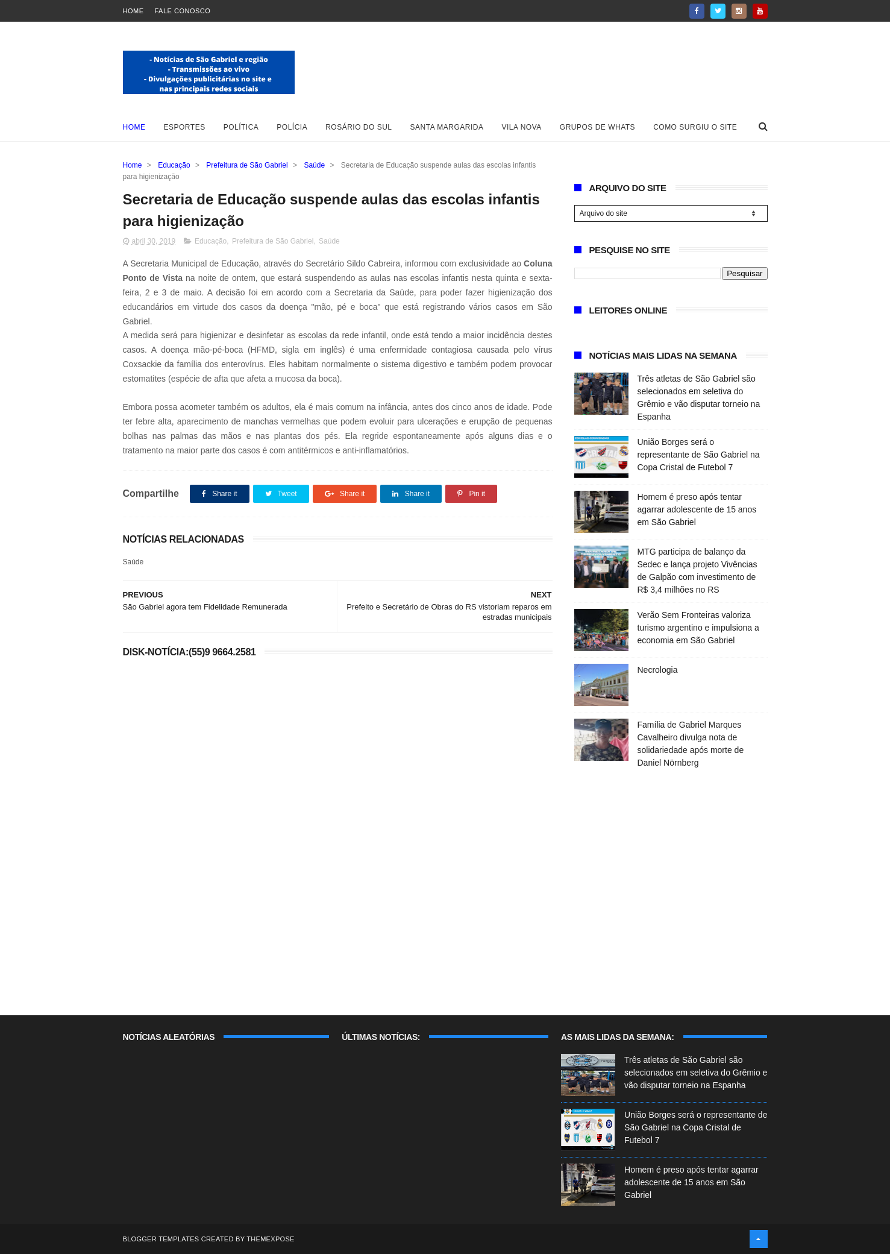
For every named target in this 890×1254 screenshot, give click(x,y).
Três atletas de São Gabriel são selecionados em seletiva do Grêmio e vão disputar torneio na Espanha (695, 1072)
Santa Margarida (447, 127)
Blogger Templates (161, 1239)
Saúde (314, 165)
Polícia (292, 127)
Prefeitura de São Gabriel (246, 165)
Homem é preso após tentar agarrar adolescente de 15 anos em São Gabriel (697, 509)
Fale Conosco (183, 10)
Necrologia (658, 670)
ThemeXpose (270, 1239)
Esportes (184, 127)
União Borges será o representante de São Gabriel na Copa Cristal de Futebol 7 (699, 454)
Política (241, 127)
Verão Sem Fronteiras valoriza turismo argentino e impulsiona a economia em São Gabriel (698, 627)
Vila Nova (522, 127)
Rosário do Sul (358, 127)
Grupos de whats (597, 127)
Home (133, 10)
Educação (174, 165)
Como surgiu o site (695, 127)
